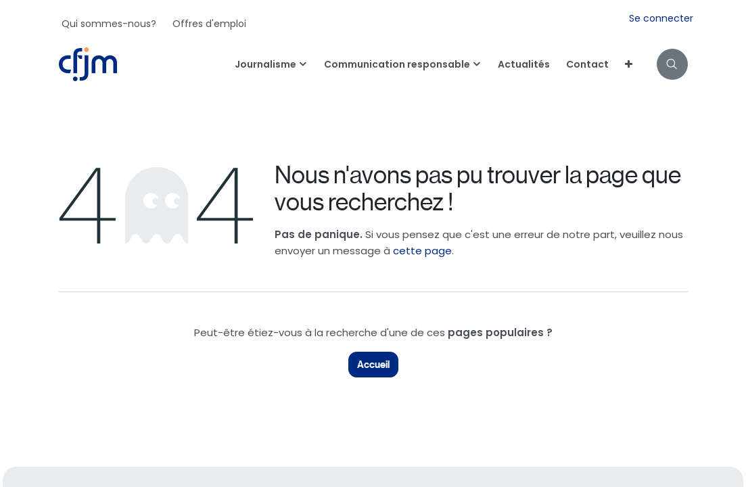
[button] (672, 64)
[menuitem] (108, 24)
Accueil (373, 364)
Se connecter (661, 18)
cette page (422, 251)
